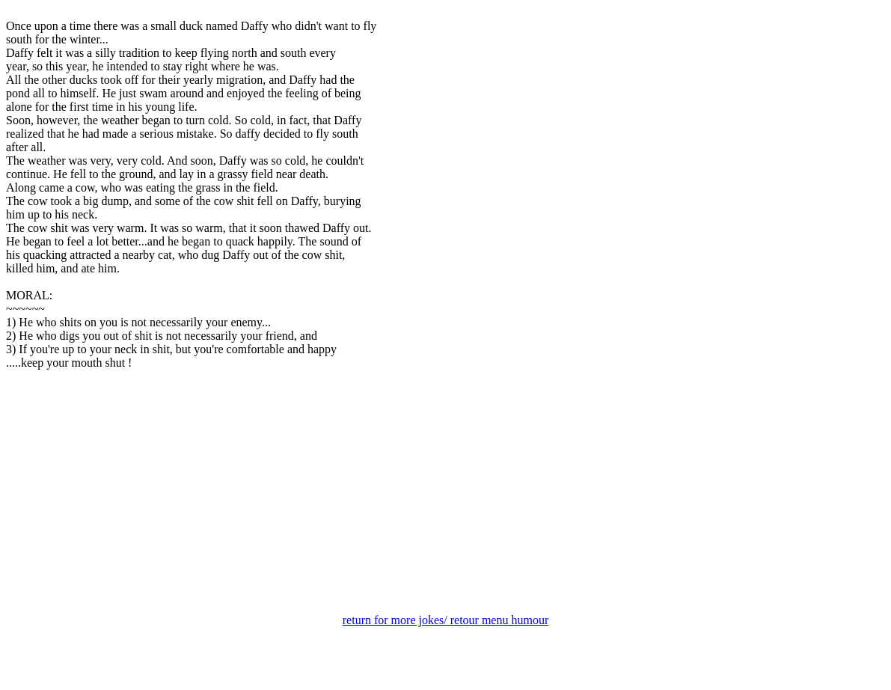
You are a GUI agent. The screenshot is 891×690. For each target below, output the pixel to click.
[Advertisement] (445, 497)
